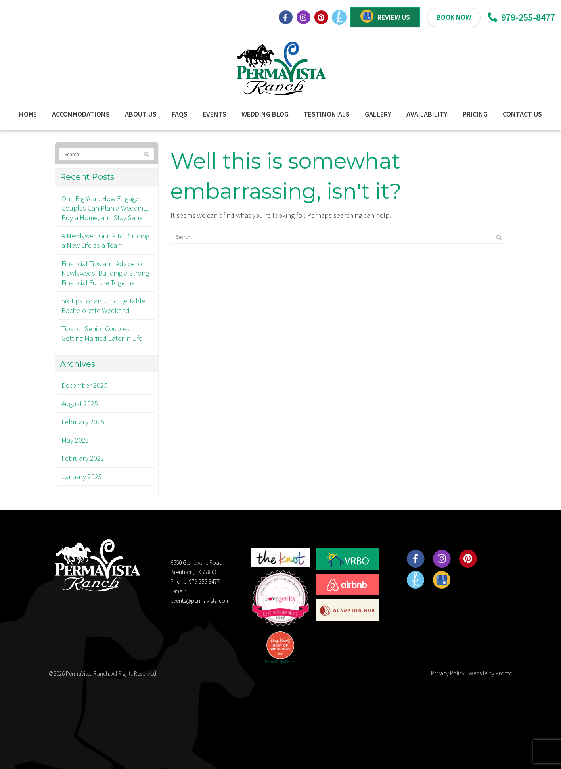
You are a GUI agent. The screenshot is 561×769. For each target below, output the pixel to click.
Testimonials (327, 114)
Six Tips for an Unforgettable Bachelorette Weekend (103, 305)
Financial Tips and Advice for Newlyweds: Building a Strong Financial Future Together (105, 273)
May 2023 (75, 440)
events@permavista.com (200, 600)
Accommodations (81, 114)
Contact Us (522, 114)
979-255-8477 (521, 17)
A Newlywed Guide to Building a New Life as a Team (105, 240)
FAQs (180, 114)
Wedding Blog (265, 114)
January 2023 (81, 476)
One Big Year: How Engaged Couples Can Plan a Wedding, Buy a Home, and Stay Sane (104, 208)
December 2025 (84, 385)
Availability (427, 114)
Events (214, 114)
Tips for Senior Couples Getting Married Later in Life (101, 333)
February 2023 (82, 458)
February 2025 (82, 421)
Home (28, 114)
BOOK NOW (454, 17)
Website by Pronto (491, 673)
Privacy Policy (448, 673)
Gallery (378, 114)
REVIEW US (393, 17)
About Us (141, 114)
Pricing (475, 114)
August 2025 (79, 403)
